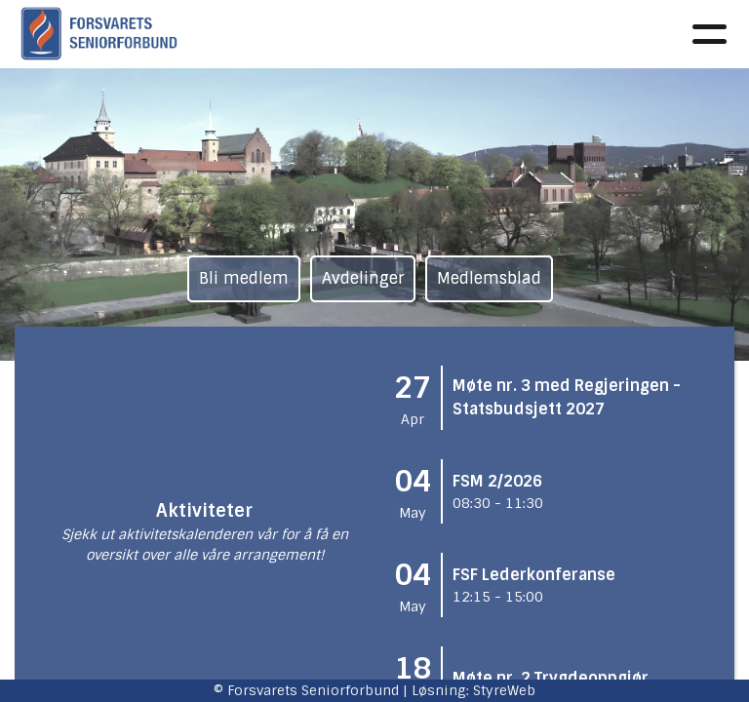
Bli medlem (244, 278)
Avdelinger (363, 278)
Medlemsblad (489, 278)
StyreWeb (504, 690)
